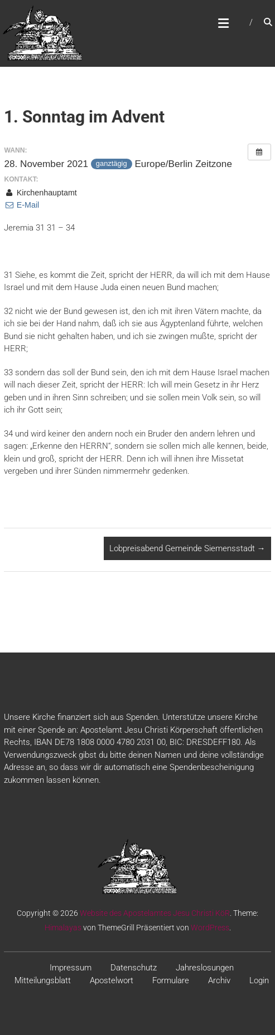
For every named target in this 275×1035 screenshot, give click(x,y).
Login (259, 980)
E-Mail (21, 204)
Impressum (70, 968)
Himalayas (63, 927)
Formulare (170, 980)
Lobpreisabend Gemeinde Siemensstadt (187, 548)
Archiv (219, 980)
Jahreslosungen (205, 968)
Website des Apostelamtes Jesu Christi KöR (155, 913)
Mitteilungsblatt (43, 980)
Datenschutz (133, 968)
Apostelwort (111, 980)
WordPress (210, 927)
